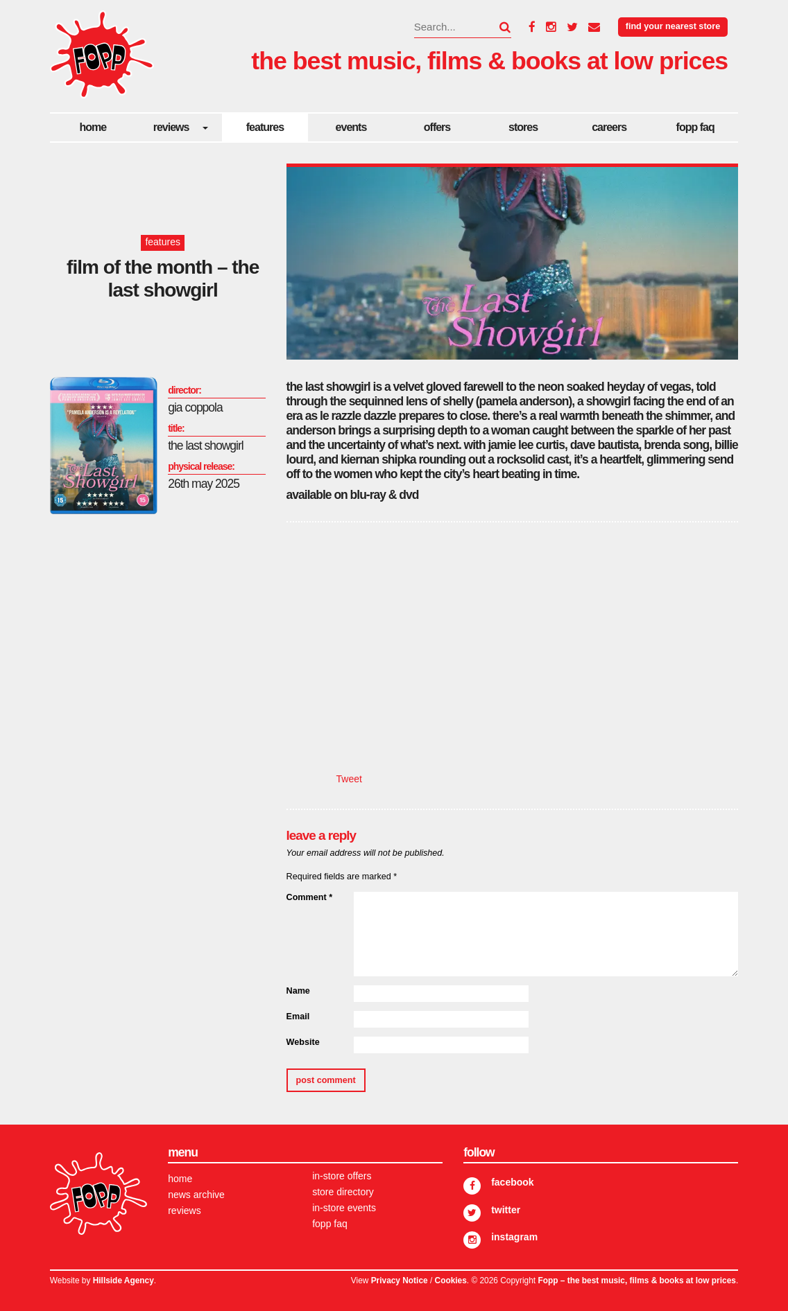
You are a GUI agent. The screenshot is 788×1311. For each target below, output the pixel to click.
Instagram (514, 1236)
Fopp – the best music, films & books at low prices (636, 1280)
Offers (437, 127)
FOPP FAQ (695, 127)
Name (298, 991)
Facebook (512, 1182)
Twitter (505, 1209)
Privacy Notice (399, 1280)
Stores (523, 127)
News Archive (196, 1194)
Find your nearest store (673, 26)
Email (298, 1016)
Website (303, 1042)
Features (265, 127)
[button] (496, 27)
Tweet (349, 778)
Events (351, 127)
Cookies (451, 1280)
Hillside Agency (123, 1280)
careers (609, 127)
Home (92, 127)
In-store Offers (341, 1175)
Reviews (171, 127)
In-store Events (344, 1207)
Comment (309, 897)
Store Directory (343, 1191)
